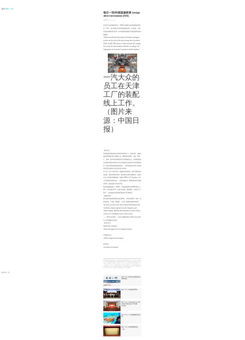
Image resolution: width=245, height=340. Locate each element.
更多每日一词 (5, 272)
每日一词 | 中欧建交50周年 (129, 289)
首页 (3, 9)
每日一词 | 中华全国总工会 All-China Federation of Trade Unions (130, 304)
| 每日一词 (9, 9)
